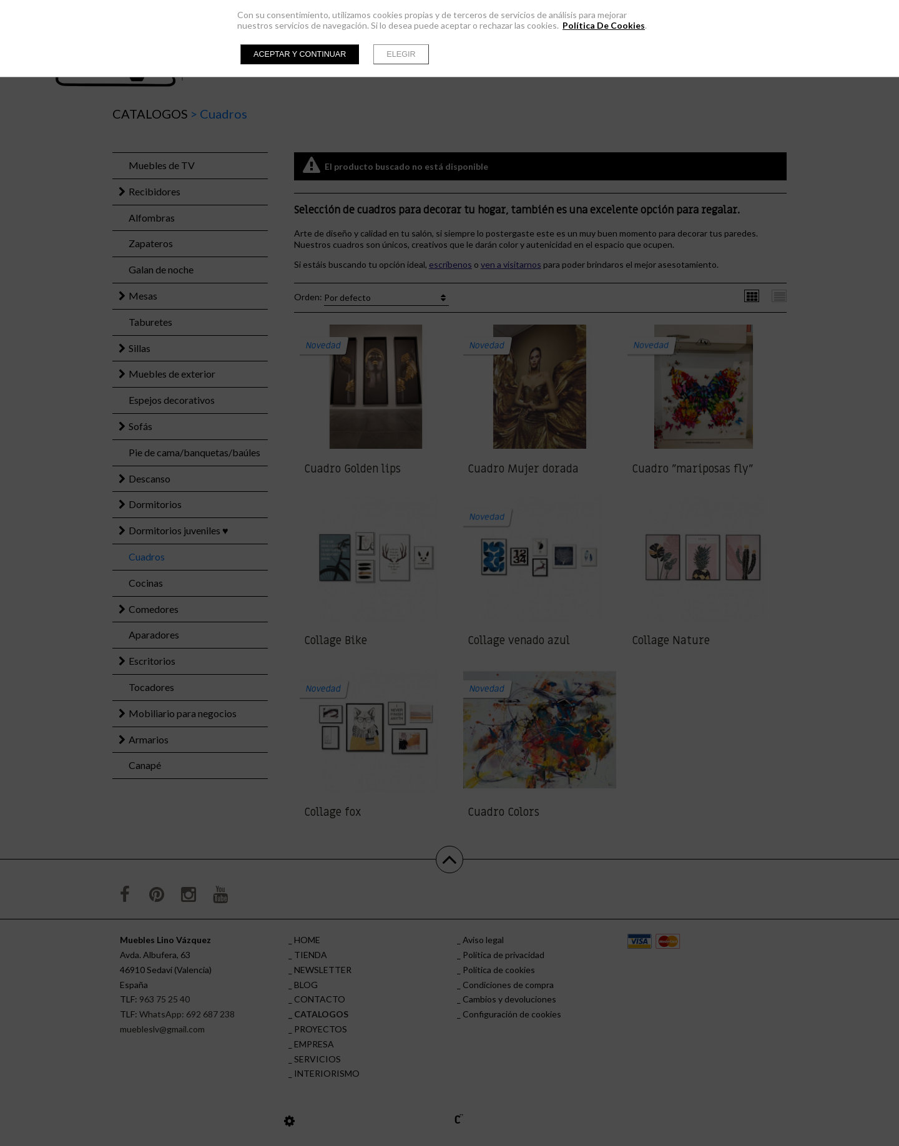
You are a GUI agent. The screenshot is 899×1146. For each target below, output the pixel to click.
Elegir (400, 54)
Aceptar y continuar (299, 54)
